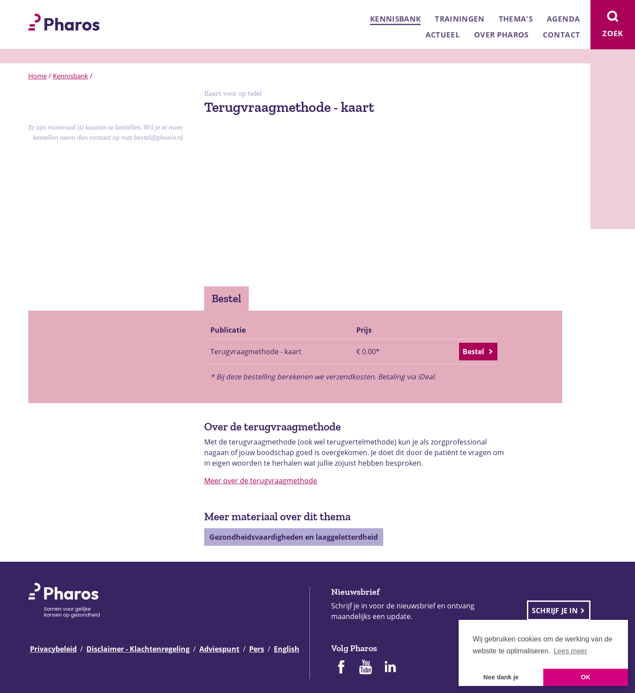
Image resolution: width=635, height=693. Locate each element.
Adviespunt (219, 649)
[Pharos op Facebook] (341, 668)
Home (37, 75)
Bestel (226, 298)
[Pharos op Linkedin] (390, 668)
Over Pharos (501, 35)
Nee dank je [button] (501, 677)
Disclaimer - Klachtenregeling (138, 649)
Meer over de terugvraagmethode (260, 480)
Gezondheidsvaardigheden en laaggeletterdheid (293, 537)
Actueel (443, 35)
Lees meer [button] (570, 651)
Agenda (563, 19)
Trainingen (459, 19)
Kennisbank (395, 19)
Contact (561, 35)
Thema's (516, 19)
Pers (256, 649)
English (286, 649)
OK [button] (585, 677)
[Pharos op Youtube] (365, 668)
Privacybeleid (53, 649)
